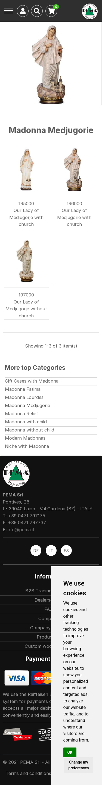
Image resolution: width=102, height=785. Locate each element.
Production (48, 637)
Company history (48, 627)
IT (51, 550)
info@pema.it (21, 529)
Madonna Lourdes (24, 397)
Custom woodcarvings (48, 646)
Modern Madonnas (25, 438)
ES (66, 550)
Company (48, 618)
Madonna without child (29, 430)
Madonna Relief (21, 413)
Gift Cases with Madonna (31, 381)
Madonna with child (26, 421)
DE (36, 550)
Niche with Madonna (27, 446)
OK (70, 752)
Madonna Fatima (23, 389)
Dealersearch (48, 600)
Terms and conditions (28, 773)
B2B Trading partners (48, 590)
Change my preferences (78, 765)
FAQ (48, 609)
